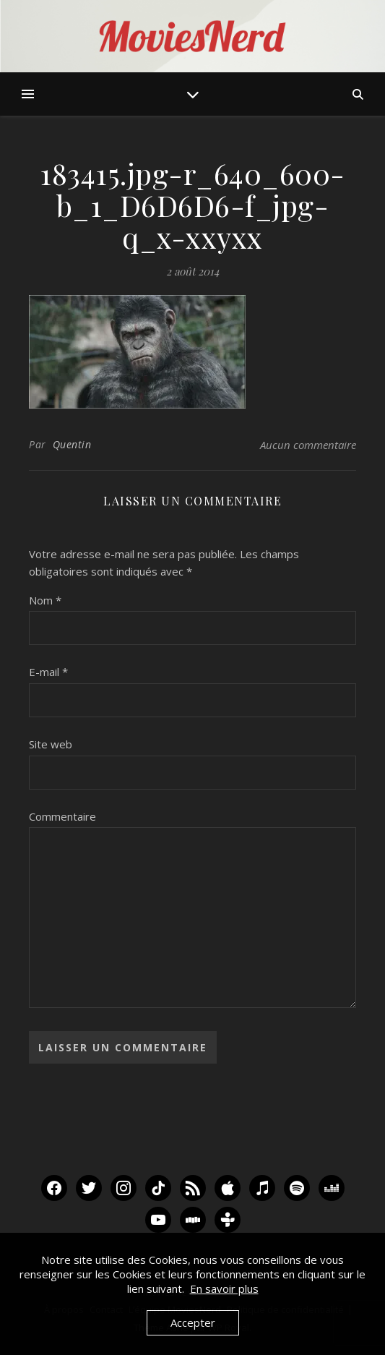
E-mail (48, 671)
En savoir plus (224, 1288)
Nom (45, 600)
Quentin (72, 444)
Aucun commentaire (308, 444)
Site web (50, 744)
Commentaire (62, 816)
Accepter (192, 1322)
